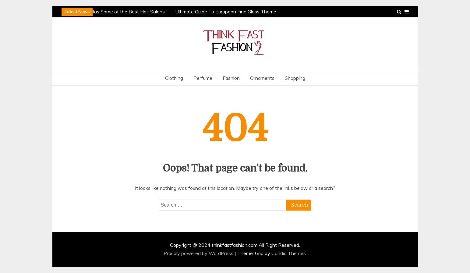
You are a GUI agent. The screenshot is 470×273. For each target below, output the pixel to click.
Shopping (295, 78)
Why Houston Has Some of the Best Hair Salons (112, 12)
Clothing (174, 78)
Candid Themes (288, 253)
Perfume (202, 78)
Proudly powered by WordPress (199, 253)
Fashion (231, 78)
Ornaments (262, 78)
